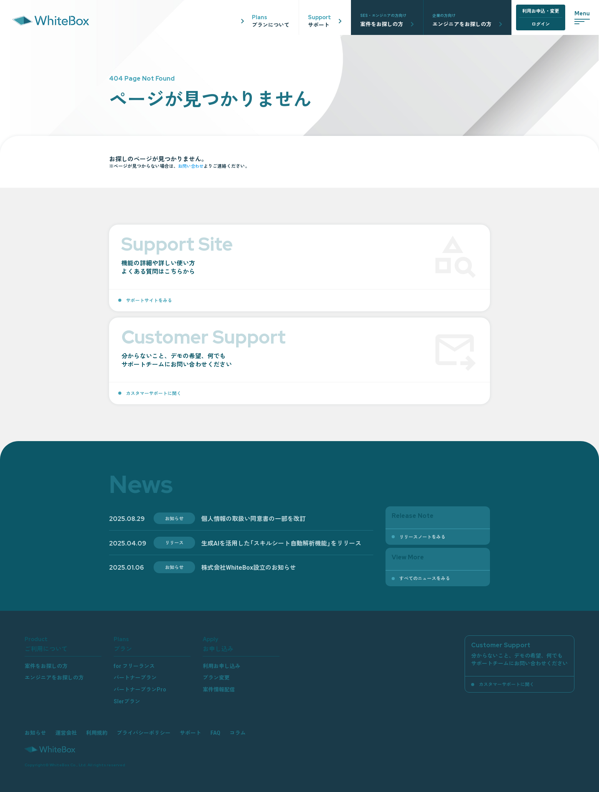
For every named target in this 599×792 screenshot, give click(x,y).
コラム (238, 732)
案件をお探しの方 (46, 666)
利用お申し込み (221, 666)
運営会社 (66, 732)
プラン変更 (216, 677)
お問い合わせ (192, 165)
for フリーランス (134, 666)
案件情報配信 (219, 689)
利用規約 (97, 732)
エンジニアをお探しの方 (54, 677)
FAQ (215, 732)
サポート (190, 732)
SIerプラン (127, 701)
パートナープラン (135, 677)
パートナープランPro (140, 689)
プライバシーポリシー (143, 732)
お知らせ (35, 732)
